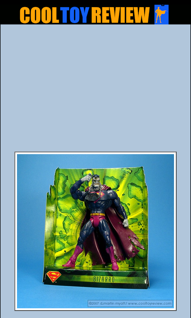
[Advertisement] (60, 89)
